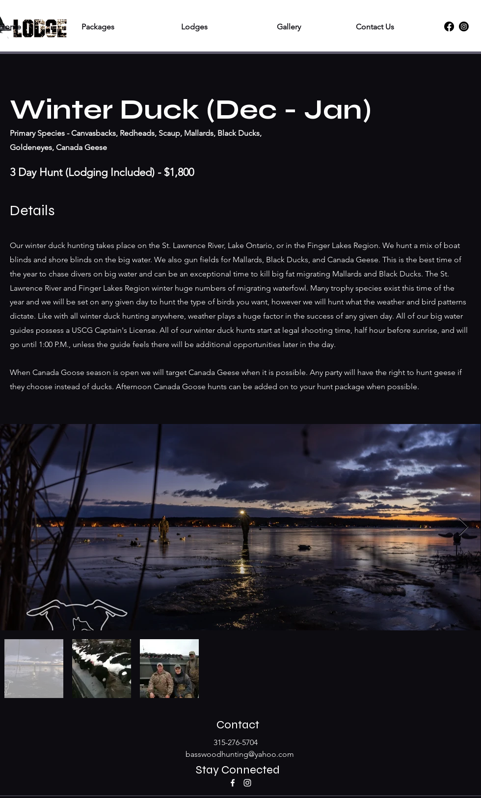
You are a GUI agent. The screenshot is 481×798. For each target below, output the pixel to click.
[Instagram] (464, 26)
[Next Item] (463, 527)
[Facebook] (449, 26)
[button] (75, 27)
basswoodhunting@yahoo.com (240, 754)
